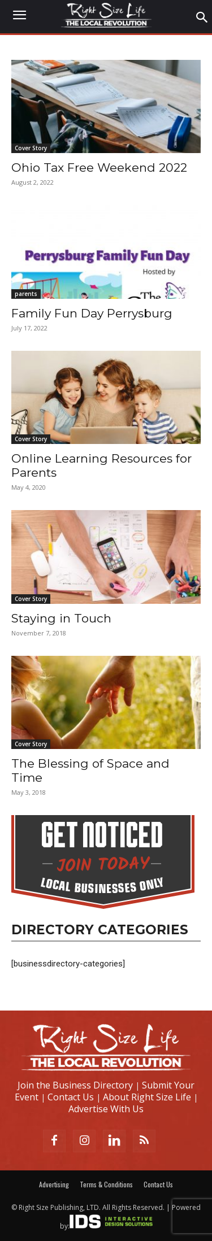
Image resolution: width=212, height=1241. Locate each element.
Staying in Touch (61, 618)
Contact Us (70, 1097)
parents (26, 294)
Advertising (54, 1184)
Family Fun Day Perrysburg (91, 313)
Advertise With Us (106, 1109)
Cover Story (31, 148)
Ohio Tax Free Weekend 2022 (99, 167)
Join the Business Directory (75, 1085)
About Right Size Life (147, 1097)
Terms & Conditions (106, 1184)
